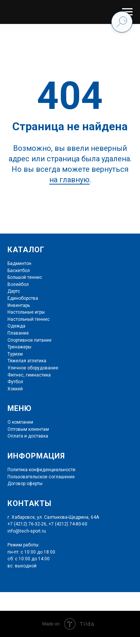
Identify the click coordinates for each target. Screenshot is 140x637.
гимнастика (38, 375)
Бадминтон (19, 263)
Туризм (15, 354)
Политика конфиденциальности (41, 469)
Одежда (16, 326)
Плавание (18, 333)
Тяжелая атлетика (26, 360)
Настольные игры (26, 312)
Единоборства (22, 298)
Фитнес (15, 375)
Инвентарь (18, 305)
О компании (20, 422)
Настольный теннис (28, 319)
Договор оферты (25, 483)
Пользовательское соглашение (41, 476)
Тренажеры (19, 347)
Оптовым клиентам (28, 429)
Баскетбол (18, 270)
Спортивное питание (29, 340)
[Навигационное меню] (127, 12)
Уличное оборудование (32, 368)
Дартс (13, 291)
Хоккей (15, 388)
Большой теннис (24, 277)
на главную (69, 179)
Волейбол (18, 284)
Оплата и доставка (27, 436)
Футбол (15, 381)
